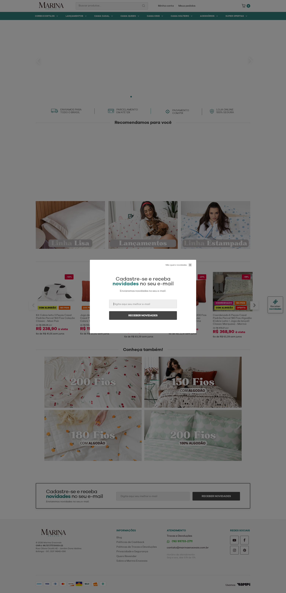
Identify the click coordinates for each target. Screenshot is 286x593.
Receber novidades (143, 315)
